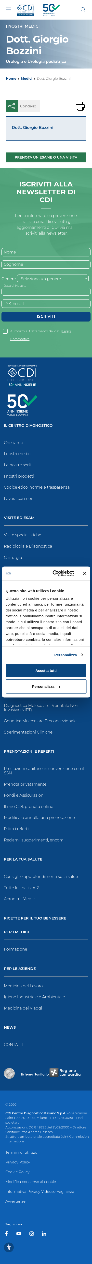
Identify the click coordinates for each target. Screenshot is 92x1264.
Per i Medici (16, 932)
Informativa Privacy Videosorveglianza (39, 1191)
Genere (8, 278)
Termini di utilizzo (21, 1152)
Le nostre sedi (17, 465)
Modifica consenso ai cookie (30, 1181)
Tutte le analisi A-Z (21, 887)
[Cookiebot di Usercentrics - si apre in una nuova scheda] (55, 573)
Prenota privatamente (25, 784)
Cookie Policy (17, 1172)
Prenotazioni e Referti (29, 751)
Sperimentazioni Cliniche (28, 732)
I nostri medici (17, 453)
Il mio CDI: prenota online (28, 806)
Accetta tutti (46, 670)
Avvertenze (15, 1201)
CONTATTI (13, 1044)
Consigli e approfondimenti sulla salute (41, 876)
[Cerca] (83, 10)
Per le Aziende (20, 969)
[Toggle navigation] (8, 9)
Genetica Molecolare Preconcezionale (40, 721)
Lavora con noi (18, 498)
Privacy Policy (17, 1162)
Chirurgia (13, 557)
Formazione (15, 949)
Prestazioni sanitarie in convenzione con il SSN (44, 770)
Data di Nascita (14, 285)
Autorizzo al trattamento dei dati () (40, 332)
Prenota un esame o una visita (46, 157)
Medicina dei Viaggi (23, 1008)
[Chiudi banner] (84, 573)
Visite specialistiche (22, 535)
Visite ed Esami (20, 518)
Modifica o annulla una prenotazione (39, 817)
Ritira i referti (16, 829)
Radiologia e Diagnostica (28, 546)
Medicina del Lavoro (23, 986)
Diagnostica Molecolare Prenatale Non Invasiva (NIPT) (41, 707)
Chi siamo (13, 442)
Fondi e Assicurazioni (24, 795)
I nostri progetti (19, 476)
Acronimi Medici (20, 898)
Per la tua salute (23, 859)
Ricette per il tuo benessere (35, 918)
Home (11, 78)
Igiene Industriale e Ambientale (34, 997)
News (10, 1027)
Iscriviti (46, 316)
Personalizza (65, 655)
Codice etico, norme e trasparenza (37, 487)
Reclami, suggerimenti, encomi (34, 840)
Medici (26, 78)
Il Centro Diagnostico (28, 426)
